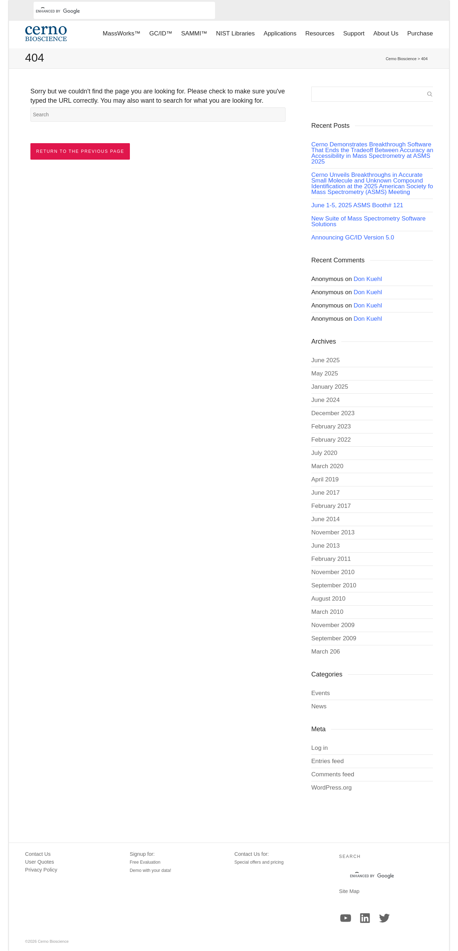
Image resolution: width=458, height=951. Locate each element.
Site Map (349, 891)
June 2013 (325, 545)
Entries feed (327, 761)
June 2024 (325, 400)
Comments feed (332, 774)
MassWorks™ (121, 33)
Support (354, 33)
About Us (386, 33)
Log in (319, 747)
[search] (116, 11)
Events (320, 693)
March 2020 (327, 466)
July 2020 (324, 453)
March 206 (325, 651)
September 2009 (333, 638)
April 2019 (325, 479)
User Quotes (39, 862)
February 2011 (331, 558)
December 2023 (333, 413)
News (319, 706)
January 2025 (329, 386)
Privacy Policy (41, 870)
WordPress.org (331, 787)
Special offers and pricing (259, 862)
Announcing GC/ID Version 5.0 (352, 237)
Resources (319, 33)
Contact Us (37, 854)
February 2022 (331, 439)
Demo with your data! (150, 870)
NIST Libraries (235, 33)
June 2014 (325, 519)
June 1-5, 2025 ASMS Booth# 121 (357, 205)
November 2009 (333, 625)
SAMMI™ (194, 33)
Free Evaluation (145, 862)
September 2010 (333, 585)
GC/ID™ (160, 33)
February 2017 (331, 506)
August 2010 (328, 598)
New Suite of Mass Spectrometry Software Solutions (368, 221)
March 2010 (327, 611)
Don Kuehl (368, 279)
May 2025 (324, 373)
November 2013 (333, 532)
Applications (280, 33)
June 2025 (325, 360)
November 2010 (333, 572)
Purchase (420, 33)
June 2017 (325, 492)
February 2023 (331, 426)
